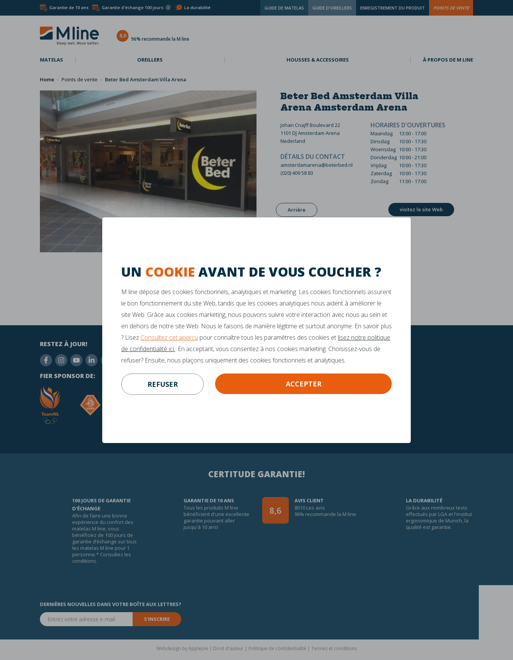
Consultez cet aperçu (169, 337)
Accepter (303, 383)
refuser (162, 384)
